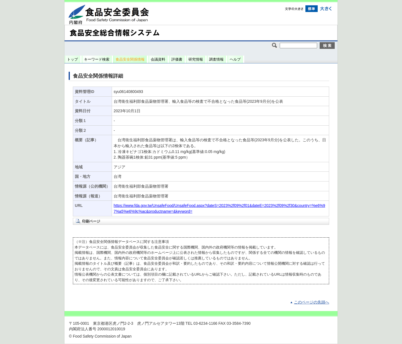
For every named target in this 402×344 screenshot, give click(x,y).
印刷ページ (91, 221)
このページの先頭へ (311, 302)
